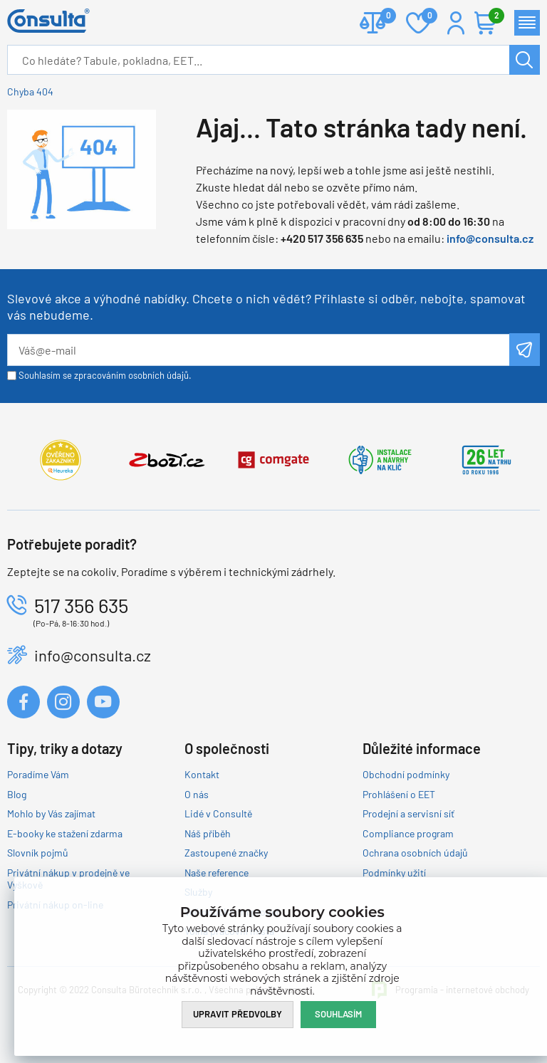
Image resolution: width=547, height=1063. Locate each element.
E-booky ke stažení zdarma (65, 833)
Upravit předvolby (237, 1014)
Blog (16, 794)
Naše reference (216, 872)
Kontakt (201, 774)
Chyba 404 (30, 91)
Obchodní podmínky (406, 774)
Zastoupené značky (226, 853)
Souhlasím (338, 1014)
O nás (196, 794)
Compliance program (408, 833)
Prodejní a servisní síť (408, 813)
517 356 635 (81, 605)
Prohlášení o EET (399, 794)
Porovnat (382, 16)
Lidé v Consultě (218, 813)
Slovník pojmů (37, 853)
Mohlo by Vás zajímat (51, 813)
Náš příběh (207, 833)
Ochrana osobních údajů (415, 853)
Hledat (524, 60)
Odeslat (524, 349)
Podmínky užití (394, 872)
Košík (493, 16)
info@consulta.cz (490, 238)
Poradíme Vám (38, 774)
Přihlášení (455, 23)
